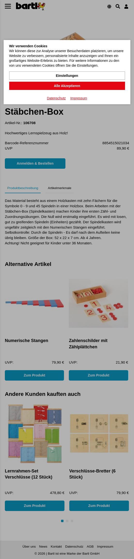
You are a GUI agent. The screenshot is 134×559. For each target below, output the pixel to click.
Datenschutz (56, 98)
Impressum (78, 98)
